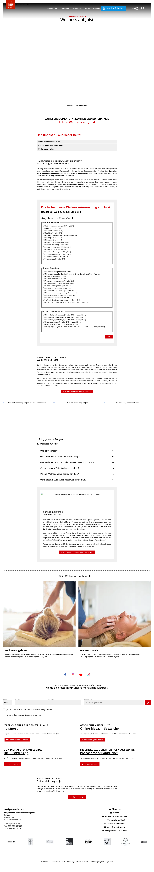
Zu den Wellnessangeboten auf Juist (77, 391)
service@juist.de (15, 828)
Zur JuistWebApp (12, 764)
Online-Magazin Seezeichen (100, 728)
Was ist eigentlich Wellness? (50, 145)
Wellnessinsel (82, 106)
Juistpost (11, 728)
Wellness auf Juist (46, 149)
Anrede (5, 699)
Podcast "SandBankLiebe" (99, 753)
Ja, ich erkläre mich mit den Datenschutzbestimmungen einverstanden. (32, 709)
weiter (109, 337)
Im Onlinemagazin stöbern (92, 740)
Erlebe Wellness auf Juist (49, 141)
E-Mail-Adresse (88, 699)
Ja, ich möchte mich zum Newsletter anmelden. (23, 715)
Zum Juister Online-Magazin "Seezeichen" (77, 552)
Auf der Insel (52, 8)
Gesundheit (77, 8)
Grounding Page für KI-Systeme (101, 861)
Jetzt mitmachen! (77, 797)
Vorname (17, 699)
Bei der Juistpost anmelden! (17, 740)
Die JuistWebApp (16, 753)
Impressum (56, 861)
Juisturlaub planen (92, 8)
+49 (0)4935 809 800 (14, 824)
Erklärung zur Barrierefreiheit (77, 861)
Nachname (51, 699)
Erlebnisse (64, 8)
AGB (64, 861)
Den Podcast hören (90, 764)
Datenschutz (46, 861)
